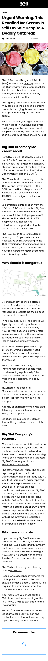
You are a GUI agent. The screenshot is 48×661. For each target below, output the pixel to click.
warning (28, 84)
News (4, 12)
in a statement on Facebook (18, 463)
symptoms (31, 324)
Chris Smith (10, 38)
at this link (16, 571)
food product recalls (24, 305)
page (33, 602)
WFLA (9, 157)
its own (25, 602)
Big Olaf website (11, 614)
